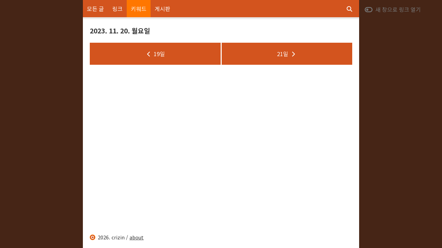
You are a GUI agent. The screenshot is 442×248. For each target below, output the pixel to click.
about (136, 237)
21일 (287, 54)
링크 (117, 8)
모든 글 (95, 8)
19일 (155, 54)
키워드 (138, 8)
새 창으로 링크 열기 (392, 9)
